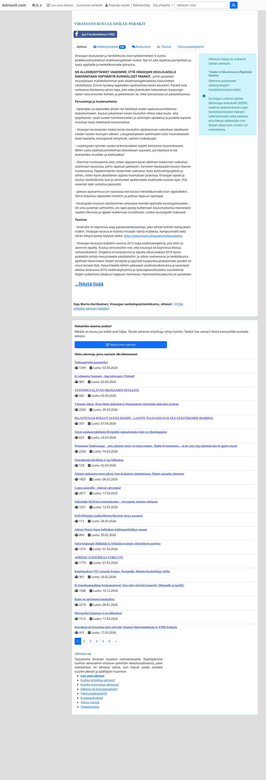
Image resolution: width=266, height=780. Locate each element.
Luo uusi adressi (60, 5)
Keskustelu (141, 98)
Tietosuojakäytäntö (191, 98)
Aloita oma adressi (121, 396)
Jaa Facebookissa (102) (94, 86)
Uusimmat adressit (89, 5)
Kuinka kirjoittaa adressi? (98, 732)
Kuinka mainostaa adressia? (100, 736)
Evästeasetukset (92, 750)
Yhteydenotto (90, 758)
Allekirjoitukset (109, 98)
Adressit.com (14, 5)
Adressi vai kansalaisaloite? (99, 741)
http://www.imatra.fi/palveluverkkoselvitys (153, 287)
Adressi (82, 98)
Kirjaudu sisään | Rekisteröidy (127, 5)
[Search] (202, 5)
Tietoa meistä (90, 754)
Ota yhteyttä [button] (162, 5)
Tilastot (164, 98)
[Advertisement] (165, 42)
